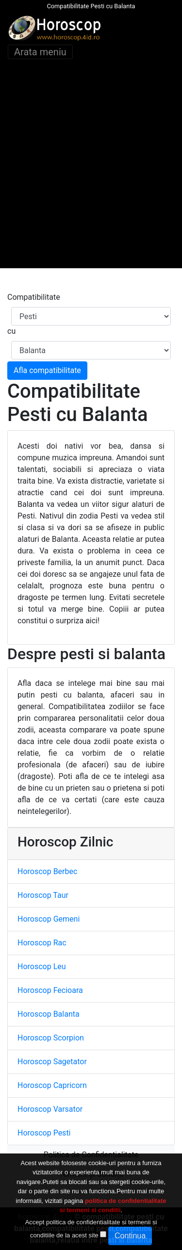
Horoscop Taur (42, 895)
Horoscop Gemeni (48, 919)
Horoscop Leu (41, 966)
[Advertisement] (91, 177)
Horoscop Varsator (50, 1109)
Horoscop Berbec (47, 871)
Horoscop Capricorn (52, 1085)
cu (11, 331)
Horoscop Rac (41, 942)
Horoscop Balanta (48, 1014)
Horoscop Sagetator (52, 1061)
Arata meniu (40, 52)
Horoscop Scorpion (50, 1037)
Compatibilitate (33, 297)
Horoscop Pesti (44, 1132)
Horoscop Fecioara (50, 990)
